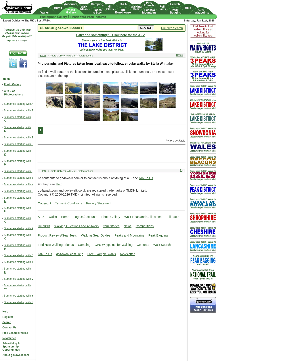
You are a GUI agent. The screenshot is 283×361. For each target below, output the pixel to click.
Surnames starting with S (18, 255)
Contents (143, 244)
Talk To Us (146, 178)
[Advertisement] (110, 153)
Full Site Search (172, 28)
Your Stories (111, 226)
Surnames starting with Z (18, 302)
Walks (52, 217)
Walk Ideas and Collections (142, 217)
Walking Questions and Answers (76, 226)
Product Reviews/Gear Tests (57, 235)
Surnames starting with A (18, 103)
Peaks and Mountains (129, 235)
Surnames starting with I (18, 171)
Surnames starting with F (18, 144)
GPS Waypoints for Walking (114, 244)
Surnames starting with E (18, 137)
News (127, 226)
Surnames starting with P (18, 228)
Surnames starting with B (18, 110)
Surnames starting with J (18, 177)
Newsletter (127, 254)
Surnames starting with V (18, 278)
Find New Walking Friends (56, 244)
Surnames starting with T (18, 262)
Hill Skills (44, 226)
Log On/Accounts (85, 217)
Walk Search (162, 244)
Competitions (145, 226)
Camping (84, 244)
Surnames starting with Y (18, 295)
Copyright (44, 203)
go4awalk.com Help (69, 254)
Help (59, 184)
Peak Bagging (158, 235)
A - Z (41, 217)
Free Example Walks (101, 254)
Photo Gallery (110, 217)
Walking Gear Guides (95, 235)
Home (65, 217)
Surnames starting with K (18, 184)
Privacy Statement (98, 203)
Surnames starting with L (18, 191)
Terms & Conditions (68, 203)
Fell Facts (172, 217)
